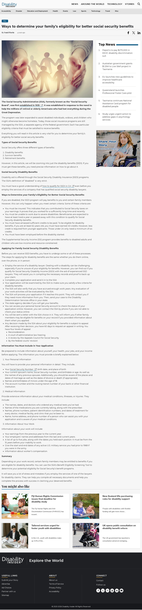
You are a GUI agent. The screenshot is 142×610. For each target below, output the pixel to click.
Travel (107, 11)
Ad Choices (6, 588)
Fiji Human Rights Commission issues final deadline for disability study (47, 499)
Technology (95, 11)
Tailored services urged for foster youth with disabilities (46, 527)
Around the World (92, 4)
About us (53, 580)
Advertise (6, 584)
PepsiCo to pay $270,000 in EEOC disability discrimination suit (117, 53)
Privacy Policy (55, 588)
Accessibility (6, 11)
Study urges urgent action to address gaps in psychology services (116, 117)
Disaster (19, 11)
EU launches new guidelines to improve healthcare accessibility (117, 80)
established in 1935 (30, 105)
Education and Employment (37, 11)
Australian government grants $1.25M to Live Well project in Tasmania (117, 66)
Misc (116, 11)
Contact (99, 581)
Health (55, 11)
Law (74, 11)
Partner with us (9, 591)
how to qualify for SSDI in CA (56, 186)
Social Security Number (21, 369)
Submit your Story (10, 580)
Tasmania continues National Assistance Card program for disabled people (117, 103)
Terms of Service (56, 584)
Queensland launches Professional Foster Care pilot (117, 91)
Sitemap (5, 595)
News (75, 4)
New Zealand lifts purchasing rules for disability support (118, 497)
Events (65, 11)
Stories (129, 4)
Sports (83, 11)
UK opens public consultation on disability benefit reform (119, 527)
